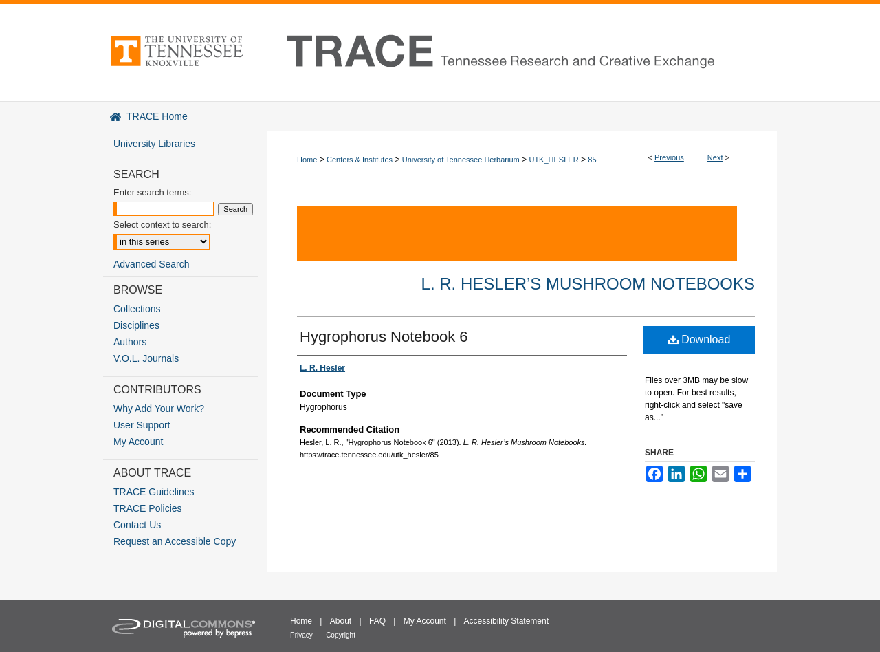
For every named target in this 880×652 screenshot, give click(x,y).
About (340, 621)
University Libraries (154, 143)
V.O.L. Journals (146, 358)
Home (307, 159)
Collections (136, 308)
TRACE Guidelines (154, 491)
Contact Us (137, 524)
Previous (669, 157)
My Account (138, 441)
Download (699, 339)
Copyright (340, 635)
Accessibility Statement (506, 621)
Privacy (301, 635)
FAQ (377, 621)
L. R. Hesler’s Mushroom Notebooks (588, 283)
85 (592, 159)
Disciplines (136, 325)
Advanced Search (151, 264)
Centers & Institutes (360, 159)
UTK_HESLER (553, 159)
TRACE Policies (147, 508)
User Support (141, 425)
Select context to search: (162, 224)
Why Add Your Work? (158, 408)
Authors (129, 341)
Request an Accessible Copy (174, 541)
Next (715, 157)
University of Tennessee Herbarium (461, 159)
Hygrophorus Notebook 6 (384, 336)
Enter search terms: (152, 192)
